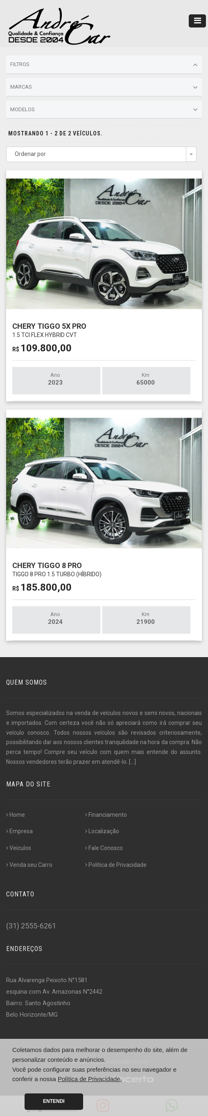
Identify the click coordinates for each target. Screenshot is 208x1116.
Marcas (104, 87)
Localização (102, 831)
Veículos (18, 848)
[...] (132, 762)
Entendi (54, 1101)
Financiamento (106, 814)
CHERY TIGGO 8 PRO (57, 569)
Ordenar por (30, 154)
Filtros (104, 65)
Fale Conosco (104, 848)
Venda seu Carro (29, 865)
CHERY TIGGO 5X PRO (49, 330)
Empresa (19, 831)
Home (15, 814)
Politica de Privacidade (116, 865)
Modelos (104, 109)
